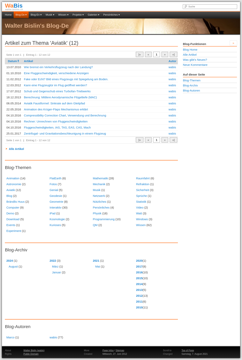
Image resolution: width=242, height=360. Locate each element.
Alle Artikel (16, 149)
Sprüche (141, 195)
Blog (9, 195)
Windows (142, 219)
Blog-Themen (191, 80)
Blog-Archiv (190, 85)
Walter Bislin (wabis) (33, 350)
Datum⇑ (13, 61)
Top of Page (188, 350)
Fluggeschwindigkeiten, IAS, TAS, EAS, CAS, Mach (57, 127)
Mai (97, 266)
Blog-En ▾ (36, 14)
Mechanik (99, 184)
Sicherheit (142, 190)
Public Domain (30, 354)
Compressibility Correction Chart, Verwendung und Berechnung (65, 115)
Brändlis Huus (15, 201)
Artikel (28, 61)
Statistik (141, 201)
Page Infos (108, 350)
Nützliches (99, 201)
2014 (139, 284)
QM (95, 225)
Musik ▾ (50, 14)
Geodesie (56, 195)
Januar (56, 272)
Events (10, 225)
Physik (97, 213)
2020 (139, 260)
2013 (139, 289)
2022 (53, 260)
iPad (53, 213)
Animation (12, 178)
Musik (96, 190)
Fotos (53, 184)
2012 (139, 295)
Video (139, 207)
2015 (139, 278)
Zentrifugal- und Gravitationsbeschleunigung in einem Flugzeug (65, 133)
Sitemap (120, 350)
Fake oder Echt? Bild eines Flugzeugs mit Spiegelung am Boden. (66, 79)
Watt (139, 213)
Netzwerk (99, 195)
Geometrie (56, 201)
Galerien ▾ (93, 14)
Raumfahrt (143, 178)
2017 (139, 266)
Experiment (13, 230)
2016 (139, 272)
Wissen (141, 225)
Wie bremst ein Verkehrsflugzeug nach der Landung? (58, 67)
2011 (139, 301)
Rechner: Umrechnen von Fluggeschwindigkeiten (56, 121)
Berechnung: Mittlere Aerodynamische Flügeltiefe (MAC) (60, 97)
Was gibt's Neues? (195, 59)
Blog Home (190, 49)
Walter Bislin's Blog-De (37, 25)
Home (8, 14)
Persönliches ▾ (111, 14)
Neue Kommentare (195, 64)
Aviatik (10, 190)
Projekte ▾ (78, 14)
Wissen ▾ (63, 14)
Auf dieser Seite (194, 74)
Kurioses (55, 225)
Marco (10, 337)
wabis (172, 67)
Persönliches (101, 207)
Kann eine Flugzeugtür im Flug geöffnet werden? (55, 85)
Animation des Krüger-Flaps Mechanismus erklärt (56, 109)
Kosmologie (57, 219)
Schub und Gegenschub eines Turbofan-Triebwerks (57, 91)
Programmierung (104, 219)
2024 (9, 260)
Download (12, 219)
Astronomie (13, 184)
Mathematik (100, 178)
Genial (54, 190)
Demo (10, 213)
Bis (14, 5)
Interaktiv (56, 207)
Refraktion (142, 184)
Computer (12, 207)
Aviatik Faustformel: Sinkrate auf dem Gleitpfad (54, 103)
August (13, 266)
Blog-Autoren (191, 90)
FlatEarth (56, 178)
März (55, 266)
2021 (96, 260)
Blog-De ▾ (21, 14)
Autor (172, 61)
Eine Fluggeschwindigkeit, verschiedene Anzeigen (56, 73)
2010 (139, 307)
